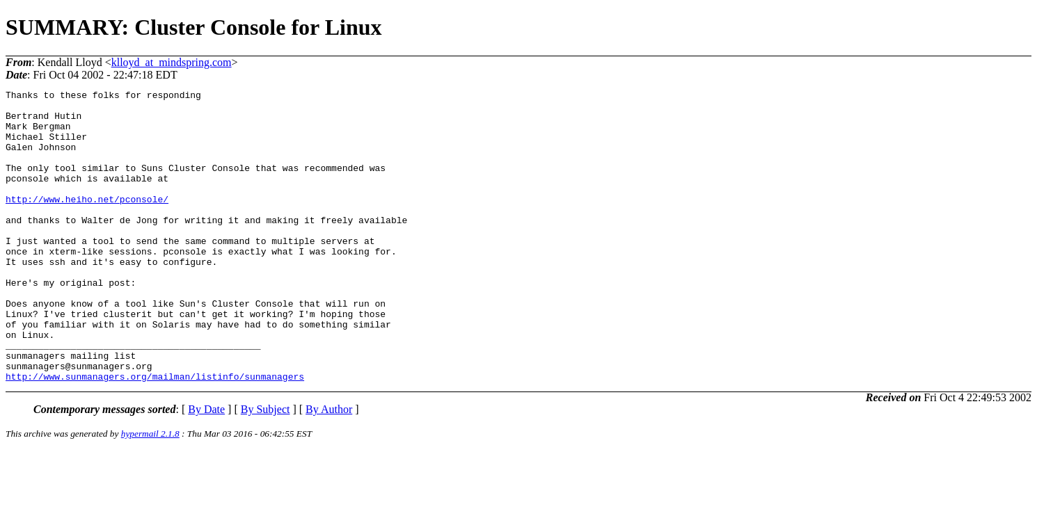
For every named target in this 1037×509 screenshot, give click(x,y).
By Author (329, 468)
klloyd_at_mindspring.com (171, 62)
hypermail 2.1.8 (150, 492)
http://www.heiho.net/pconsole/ (87, 222)
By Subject (265, 468)
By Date (206, 468)
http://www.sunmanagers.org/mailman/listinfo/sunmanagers (155, 434)
